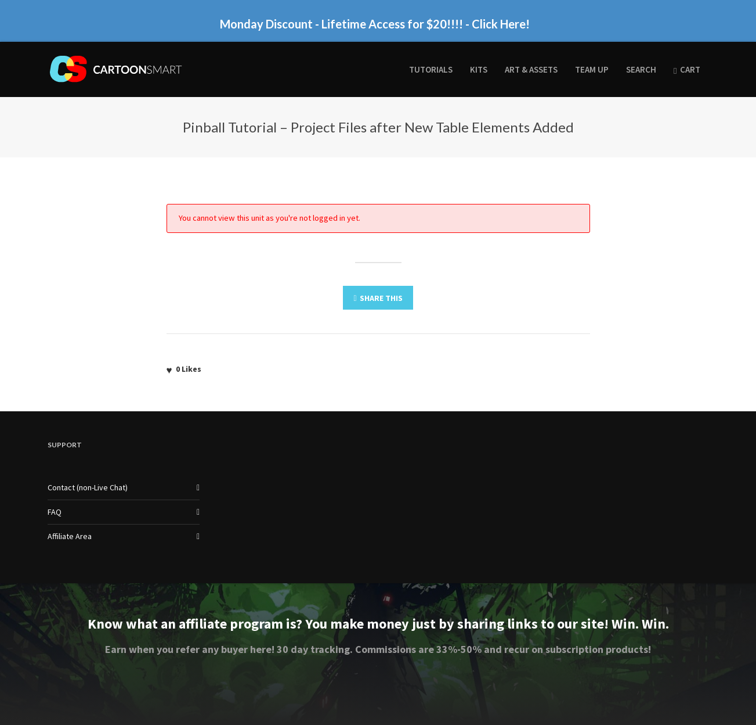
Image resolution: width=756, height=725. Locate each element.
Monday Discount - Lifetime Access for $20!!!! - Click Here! (375, 24)
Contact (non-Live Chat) (88, 487)
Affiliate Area (70, 536)
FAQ (55, 512)
